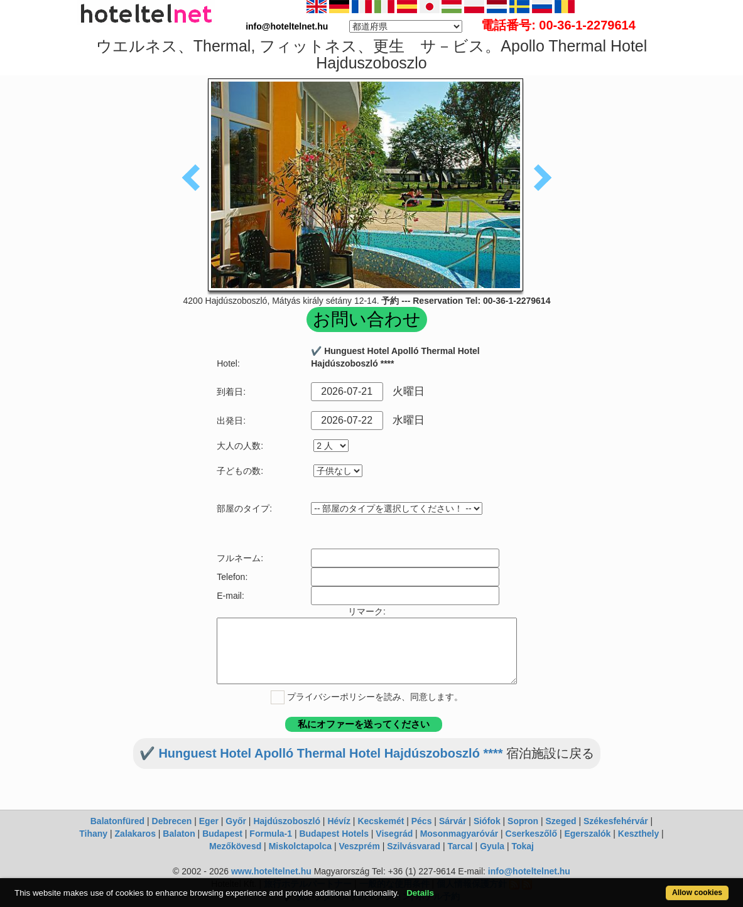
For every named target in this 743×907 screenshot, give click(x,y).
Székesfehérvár (615, 821)
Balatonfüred (117, 821)
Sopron (522, 821)
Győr (235, 821)
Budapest (222, 834)
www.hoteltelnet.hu (271, 871)
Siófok (487, 821)
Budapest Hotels (333, 834)
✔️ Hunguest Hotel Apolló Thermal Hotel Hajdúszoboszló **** (321, 753)
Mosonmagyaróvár (459, 834)
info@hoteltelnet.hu (529, 871)
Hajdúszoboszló (286, 821)
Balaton (179, 834)
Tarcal (460, 846)
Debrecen (172, 821)
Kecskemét (380, 821)
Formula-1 (270, 834)
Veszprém (359, 846)
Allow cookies (697, 892)
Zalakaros (135, 834)
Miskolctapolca (300, 846)
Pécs (421, 821)
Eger (209, 821)
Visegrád (394, 834)
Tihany (93, 834)
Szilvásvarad (413, 846)
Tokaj (522, 846)
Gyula (492, 846)
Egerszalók (587, 834)
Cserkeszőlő (531, 834)
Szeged (561, 821)
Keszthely (638, 834)
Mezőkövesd (235, 846)
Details (420, 893)
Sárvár (453, 821)
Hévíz (338, 821)
